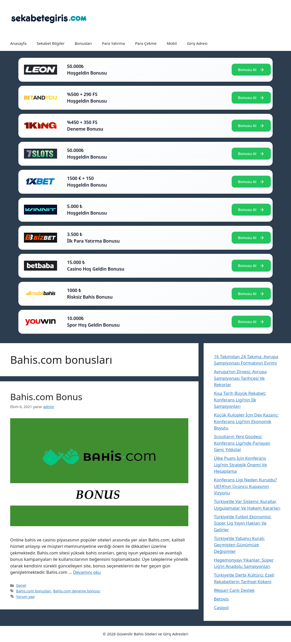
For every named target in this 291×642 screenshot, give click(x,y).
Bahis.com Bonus (46, 397)
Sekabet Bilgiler (50, 43)
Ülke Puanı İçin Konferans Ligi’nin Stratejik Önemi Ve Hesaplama (240, 464)
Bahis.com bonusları (33, 591)
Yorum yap (25, 596)
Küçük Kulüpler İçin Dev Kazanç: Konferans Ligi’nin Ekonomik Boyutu (246, 421)
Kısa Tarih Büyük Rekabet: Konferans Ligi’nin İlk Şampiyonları (240, 399)
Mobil (172, 43)
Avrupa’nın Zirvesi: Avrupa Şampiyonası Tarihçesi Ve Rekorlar (240, 378)
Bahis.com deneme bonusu (76, 591)
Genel (21, 585)
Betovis (221, 599)
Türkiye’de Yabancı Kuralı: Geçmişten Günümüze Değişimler (239, 544)
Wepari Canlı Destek (234, 590)
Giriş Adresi (197, 43)
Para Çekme (145, 43)
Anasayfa (18, 43)
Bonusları (83, 43)
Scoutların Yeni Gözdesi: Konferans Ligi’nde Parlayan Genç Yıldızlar (242, 443)
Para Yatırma (113, 43)
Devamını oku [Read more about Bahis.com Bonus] (87, 572)
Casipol (221, 607)
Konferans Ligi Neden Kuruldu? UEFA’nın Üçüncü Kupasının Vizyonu (245, 486)
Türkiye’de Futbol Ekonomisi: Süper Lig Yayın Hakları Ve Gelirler (242, 523)
